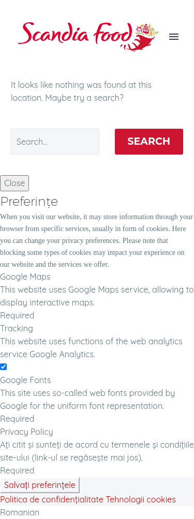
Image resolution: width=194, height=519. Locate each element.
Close (14, 183)
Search (149, 141)
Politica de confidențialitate (51, 499)
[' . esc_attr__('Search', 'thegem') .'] (55, 142)
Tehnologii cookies (140, 499)
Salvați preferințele (40, 485)
